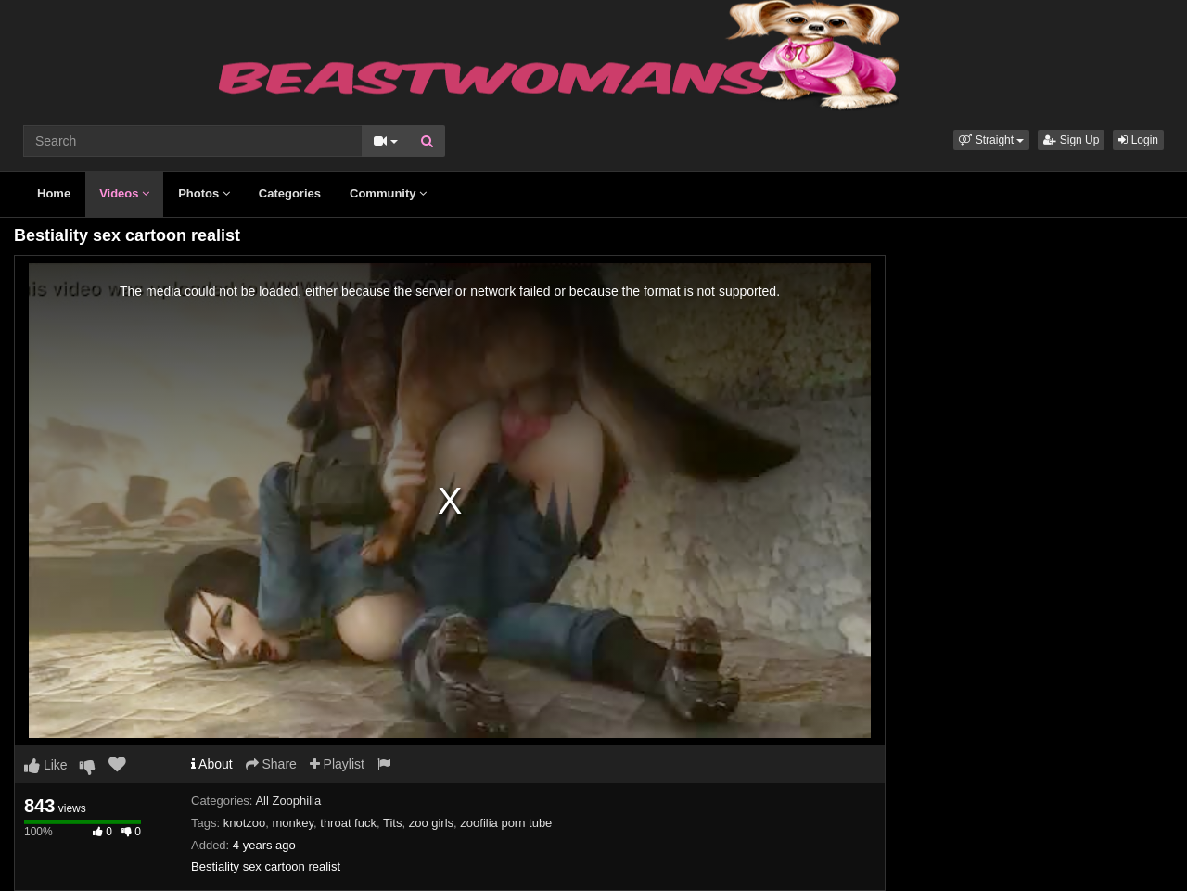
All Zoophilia (288, 801)
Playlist (337, 764)
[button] (991, 140)
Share (271, 764)
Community (388, 193)
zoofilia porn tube (506, 823)
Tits (392, 823)
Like (46, 764)
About (212, 764)
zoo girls (431, 823)
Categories (290, 193)
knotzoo (244, 823)
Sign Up (1071, 140)
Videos (124, 193)
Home (53, 193)
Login (1138, 140)
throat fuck (348, 823)
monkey (292, 823)
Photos (204, 193)
